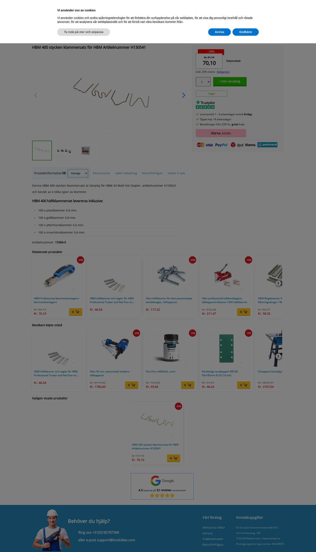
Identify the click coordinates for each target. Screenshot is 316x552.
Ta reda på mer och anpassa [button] (83, 32)
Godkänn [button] (245, 32)
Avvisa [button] (219, 32)
